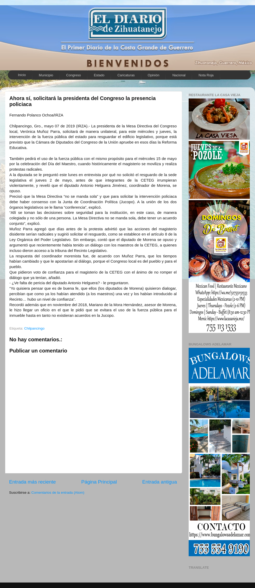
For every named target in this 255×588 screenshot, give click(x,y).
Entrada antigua (159, 482)
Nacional (179, 75)
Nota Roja (206, 75)
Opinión (154, 75)
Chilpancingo (34, 328)
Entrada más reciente (32, 482)
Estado (99, 75)
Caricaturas (126, 75)
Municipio (46, 75)
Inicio (22, 75)
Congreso (73, 75)
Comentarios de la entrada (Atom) (57, 492)
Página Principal (99, 482)
